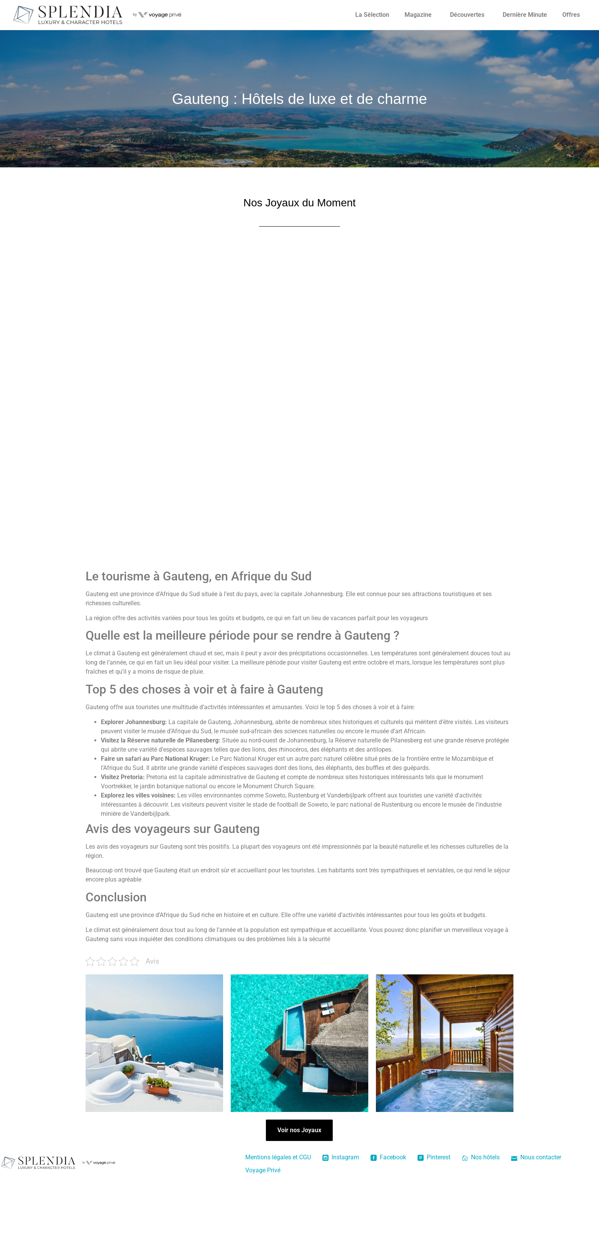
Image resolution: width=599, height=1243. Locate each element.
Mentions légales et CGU (278, 1157)
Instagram (340, 1157)
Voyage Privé (262, 1170)
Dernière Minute (525, 14)
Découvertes (467, 14)
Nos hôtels (481, 1157)
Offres (571, 14)
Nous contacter (536, 1157)
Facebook (388, 1157)
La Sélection (372, 14)
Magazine (418, 14)
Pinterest (434, 1157)
